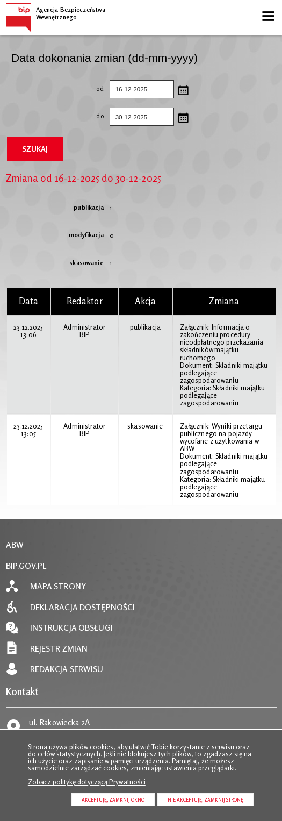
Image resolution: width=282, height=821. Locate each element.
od (55, 89)
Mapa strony (58, 586)
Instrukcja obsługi (71, 628)
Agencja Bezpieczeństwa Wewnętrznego (56, 12)
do (55, 116)
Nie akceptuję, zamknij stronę (205, 800)
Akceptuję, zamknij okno (113, 800)
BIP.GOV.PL (26, 566)
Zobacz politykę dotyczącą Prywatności (87, 781)
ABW (15, 545)
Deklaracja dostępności (82, 607)
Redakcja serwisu (67, 669)
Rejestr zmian (59, 649)
